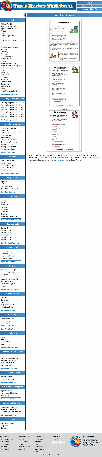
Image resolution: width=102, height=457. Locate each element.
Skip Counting (6, 82)
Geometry (4, 52)
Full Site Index (23, 442)
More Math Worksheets (9, 94)
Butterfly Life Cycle (7, 272)
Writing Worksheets (8, 149)
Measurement (6, 59)
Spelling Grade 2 (6, 230)
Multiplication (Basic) (8, 63)
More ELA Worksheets (8, 152)
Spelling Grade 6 (6, 239)
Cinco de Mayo (6, 342)
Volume (3, 89)
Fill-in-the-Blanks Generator (11, 412)
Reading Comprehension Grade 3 (12, 110)
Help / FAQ (21, 439)
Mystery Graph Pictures (9, 360)
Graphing (4, 54)
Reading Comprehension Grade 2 (12, 107)
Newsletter (39, 447)
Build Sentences (6, 184)
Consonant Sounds (7, 161)
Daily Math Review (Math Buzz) (12, 40)
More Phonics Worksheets (10, 173)
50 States (4, 298)
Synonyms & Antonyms (9, 142)
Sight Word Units (7, 186)
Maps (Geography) (7, 305)
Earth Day (4, 340)
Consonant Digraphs (8, 168)
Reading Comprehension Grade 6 (12, 116)
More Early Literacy (8, 192)
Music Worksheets (7, 325)
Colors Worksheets (8, 319)
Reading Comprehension (10, 120)
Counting (4, 38)
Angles (3, 31)
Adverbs (4, 207)
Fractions (4, 49)
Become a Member (6, 439)
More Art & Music (7, 329)
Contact (3, 428)
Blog (36, 444)
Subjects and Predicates (9, 216)
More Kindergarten (8, 399)
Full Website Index (7, 423)
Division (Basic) (6, 45)
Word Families (6, 170)
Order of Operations (8, 68)
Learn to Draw (6, 323)
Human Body (5, 277)
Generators (39, 452)
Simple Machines (7, 281)
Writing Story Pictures (8, 147)
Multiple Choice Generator (10, 409)
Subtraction (5, 84)
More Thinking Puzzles (9, 368)
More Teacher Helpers (9, 382)
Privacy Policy (22, 444)
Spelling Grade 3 (6, 233)
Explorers (4, 300)
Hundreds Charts (7, 56)
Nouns (3, 200)
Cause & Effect (6, 131)
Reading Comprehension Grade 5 (12, 114)
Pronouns (4, 209)
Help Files (4, 426)
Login (2, 451)
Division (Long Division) (9, 47)
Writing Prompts (7, 144)
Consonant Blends (7, 165)
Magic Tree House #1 (8, 256)
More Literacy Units (8, 262)
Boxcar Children (6, 258)
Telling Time (5, 86)
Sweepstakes (39, 449)
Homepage (39, 439)
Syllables (4, 214)
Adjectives (4, 205)
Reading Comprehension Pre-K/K (12, 103)
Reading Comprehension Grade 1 (12, 105)
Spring (3, 337)
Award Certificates (7, 379)
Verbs (3, 202)
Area (2, 33)
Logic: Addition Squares (9, 358)
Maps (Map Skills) (7, 307)
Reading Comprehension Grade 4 (12, 112)
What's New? (39, 442)
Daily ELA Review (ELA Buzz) (11, 133)
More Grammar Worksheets (11, 220)
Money (3, 61)
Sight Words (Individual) (9, 188)
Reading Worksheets (8, 128)
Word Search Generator (9, 407)
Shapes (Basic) (6, 395)
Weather (4, 286)
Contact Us (22, 449)
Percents (4, 70)
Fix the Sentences (7, 137)
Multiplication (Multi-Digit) (10, 66)
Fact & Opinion (6, 135)
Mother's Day (6, 344)
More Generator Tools (9, 415)
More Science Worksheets (10, 289)
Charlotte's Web (6, 254)
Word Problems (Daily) (9, 91)
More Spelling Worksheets (10, 243)
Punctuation (5, 212)
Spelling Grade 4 (6, 235)
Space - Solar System (8, 284)
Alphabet (4, 182)
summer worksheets (61, 160)
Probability (5, 77)
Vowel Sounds (6, 163)
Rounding (4, 79)
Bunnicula (4, 251)
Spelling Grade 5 (6, 237)
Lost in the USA (6, 365)
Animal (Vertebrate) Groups (10, 270)
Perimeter (4, 72)
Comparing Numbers (8, 36)
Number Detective (7, 363)
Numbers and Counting (9, 393)
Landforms (5, 302)
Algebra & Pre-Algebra (9, 29)
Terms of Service (24, 447)
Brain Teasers (6, 356)
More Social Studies (8, 310)
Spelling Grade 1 (6, 228)
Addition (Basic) (6, 24)
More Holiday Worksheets (10, 348)
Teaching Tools (6, 377)
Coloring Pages (6, 321)
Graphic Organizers (8, 140)
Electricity (4, 274)
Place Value (5, 75)
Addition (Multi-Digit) (8, 26)
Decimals (4, 42)
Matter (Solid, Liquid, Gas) (10, 279)
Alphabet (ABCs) (6, 391)
